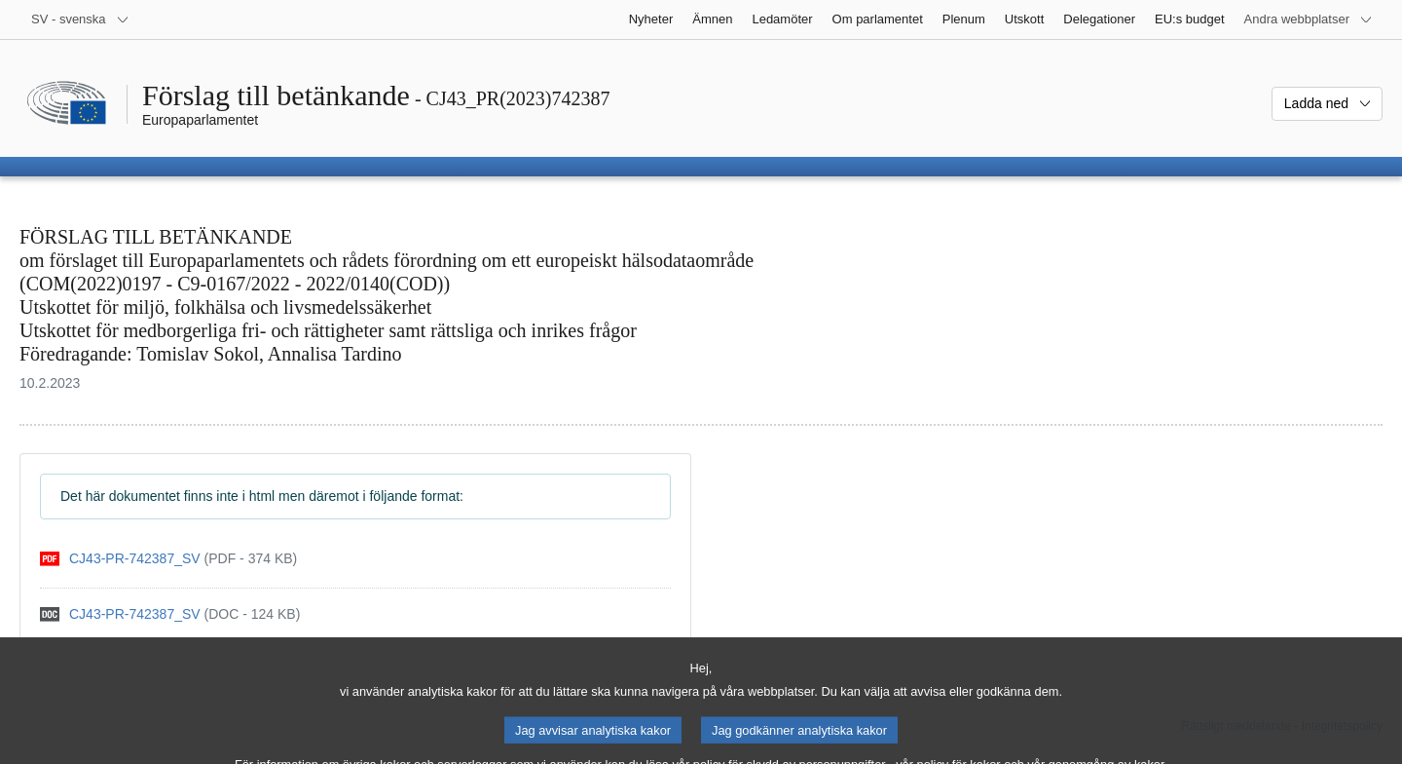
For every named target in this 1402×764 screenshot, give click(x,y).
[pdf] (168, 559)
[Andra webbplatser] (1309, 19)
